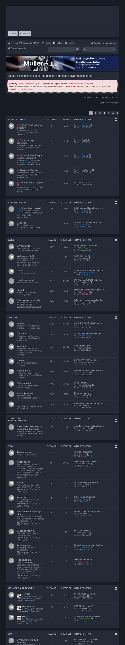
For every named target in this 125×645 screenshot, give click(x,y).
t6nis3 (84, 140)
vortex (84, 405)
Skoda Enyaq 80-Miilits (84, 594)
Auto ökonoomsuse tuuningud (88, 403)
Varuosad (22, 497)
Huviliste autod (25, 280)
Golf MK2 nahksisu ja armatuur (88, 370)
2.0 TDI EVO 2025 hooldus (86, 360)
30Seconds (86, 362)
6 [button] (113, 113)
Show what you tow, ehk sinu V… (89, 270)
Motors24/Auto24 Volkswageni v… (90, 290)
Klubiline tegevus (17, 202)
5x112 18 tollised (82, 531)
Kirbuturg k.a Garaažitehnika (25, 561)
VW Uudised (23, 246)
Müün (33, 489)
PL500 (27, 187)
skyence (85, 484)
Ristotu (85, 155)
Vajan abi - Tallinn (82, 256)
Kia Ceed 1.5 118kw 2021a (86, 639)
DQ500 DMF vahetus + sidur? (87, 333)
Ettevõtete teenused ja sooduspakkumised (29, 427)
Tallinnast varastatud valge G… (88, 300)
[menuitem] (25, 43)
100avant (86, 372)
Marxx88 (85, 608)
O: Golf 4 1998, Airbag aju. (86, 482)
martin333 (86, 642)
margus (85, 258)
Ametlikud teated (33, 165)
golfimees (86, 282)
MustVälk (86, 125)
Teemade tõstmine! (83, 452)
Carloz (84, 325)
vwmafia (85, 348)
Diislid (20, 360)
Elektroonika (22, 177)
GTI (83, 248)
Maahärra (86, 547)
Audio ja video (25, 393)
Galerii (20, 270)
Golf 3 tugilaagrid (82, 346)
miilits (84, 596)
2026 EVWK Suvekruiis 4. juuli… (89, 222)
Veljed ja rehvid (25, 531)
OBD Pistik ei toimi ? (83, 606)
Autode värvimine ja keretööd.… (89, 426)
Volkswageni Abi (26, 256)
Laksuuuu (28, 145)
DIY (19, 403)
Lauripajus (86, 428)
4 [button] (104, 113)
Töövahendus (24, 452)
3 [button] (100, 113)
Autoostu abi (24, 461)
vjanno (85, 499)
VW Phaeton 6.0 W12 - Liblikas (88, 280)
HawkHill (86, 292)
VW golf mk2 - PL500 (31, 182)
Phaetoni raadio (81, 393)
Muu (26, 491)
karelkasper (29, 173)
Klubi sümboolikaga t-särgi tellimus (29, 156)
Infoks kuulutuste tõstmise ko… (89, 545)
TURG (25, 616)
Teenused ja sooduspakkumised (17, 419)
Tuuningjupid (24, 545)
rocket (84, 513)
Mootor (20, 149)
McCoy (27, 130)
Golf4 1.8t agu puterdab (26, 141)
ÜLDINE (26, 594)
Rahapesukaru (88, 272)
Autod (20, 482)
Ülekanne (21, 134)
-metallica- (86, 464)
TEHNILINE (28, 606)
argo (84, 454)
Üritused (21, 222)
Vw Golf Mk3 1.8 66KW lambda (88, 323)
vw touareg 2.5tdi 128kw (85, 461)
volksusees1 (87, 302)
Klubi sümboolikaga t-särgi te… (88, 208)
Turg (10, 446)
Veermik (21, 346)
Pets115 (28, 160)
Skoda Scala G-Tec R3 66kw (87, 616)
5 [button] (108, 113)
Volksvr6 (85, 395)
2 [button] (95, 113)
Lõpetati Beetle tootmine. (85, 246)
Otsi (113, 49)
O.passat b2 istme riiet (84, 497)
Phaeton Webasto (29, 170)
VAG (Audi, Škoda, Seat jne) (21, 588)
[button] (117, 113)
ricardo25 (86, 533)
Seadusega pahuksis (28, 300)
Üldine (26, 190)
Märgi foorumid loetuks (109, 103)
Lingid (20, 290)
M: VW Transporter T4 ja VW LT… (89, 511)
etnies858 (86, 618)
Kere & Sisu (23, 370)
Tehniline (33, 132)
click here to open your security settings (26, 86)
